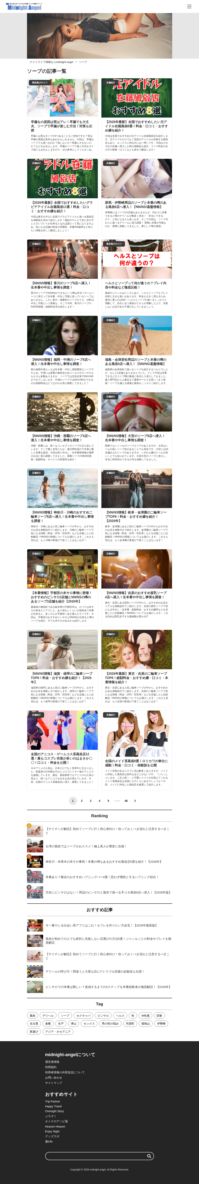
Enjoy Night (52, 1131)
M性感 (145, 1015)
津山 (73, 1023)
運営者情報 (52, 1061)
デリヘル (48, 1015)
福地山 (145, 1023)
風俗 (32, 1015)
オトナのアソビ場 (56, 1121)
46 (126, 800)
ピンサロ (103, 1015)
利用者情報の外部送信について (65, 1072)
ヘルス (120, 1015)
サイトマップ (53, 1082)
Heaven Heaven (55, 1126)
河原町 (130, 1023)
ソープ (65, 1015)
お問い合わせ (53, 1077)
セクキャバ (83, 1015)
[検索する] (149, 1156)
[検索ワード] (100, 1156)
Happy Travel (53, 1106)
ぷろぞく (50, 1116)
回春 (159, 1015)
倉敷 (48, 1023)
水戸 (61, 1023)
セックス (89, 1023)
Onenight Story (54, 1111)
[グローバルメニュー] (189, 6)
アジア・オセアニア (58, 1031)
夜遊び (34, 1031)
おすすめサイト (61, 1094)
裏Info (49, 1141)
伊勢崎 (161, 1023)
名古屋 (34, 1023)
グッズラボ (52, 1136)
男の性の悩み (110, 1023)
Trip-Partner (52, 1101)
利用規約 (50, 1067)
